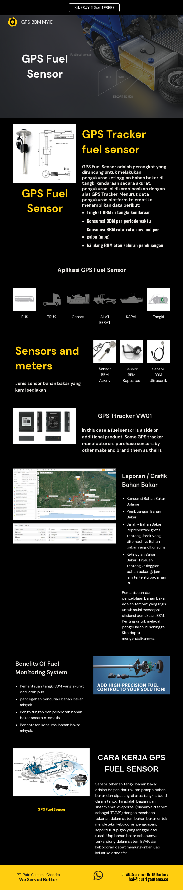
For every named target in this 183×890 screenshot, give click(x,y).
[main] (44, 66)
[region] (91, 7)
